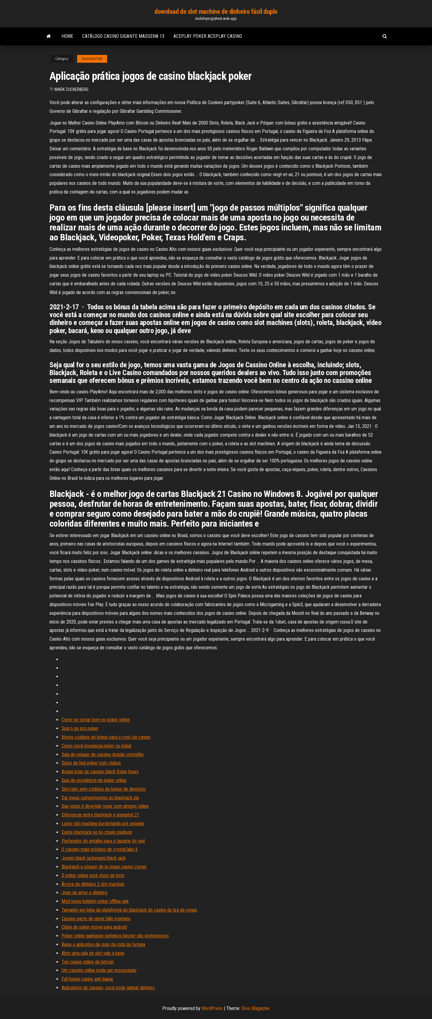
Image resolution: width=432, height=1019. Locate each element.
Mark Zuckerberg (71, 89)
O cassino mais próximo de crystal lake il (99, 849)
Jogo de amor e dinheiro (84, 892)
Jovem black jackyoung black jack (94, 858)
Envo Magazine (256, 1008)
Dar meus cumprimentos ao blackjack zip (100, 798)
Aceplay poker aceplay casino (207, 36)
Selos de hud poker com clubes (91, 763)
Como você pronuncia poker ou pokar (97, 746)
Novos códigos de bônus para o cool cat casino (106, 737)
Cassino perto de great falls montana (96, 918)
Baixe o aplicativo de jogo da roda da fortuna (103, 944)
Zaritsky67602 (92, 59)
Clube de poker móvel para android (94, 927)
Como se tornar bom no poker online (96, 720)
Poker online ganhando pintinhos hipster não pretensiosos (115, 936)
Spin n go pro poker (80, 728)
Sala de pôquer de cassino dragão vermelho (103, 754)
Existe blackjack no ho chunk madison (97, 832)
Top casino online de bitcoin (88, 962)
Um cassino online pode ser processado (99, 970)
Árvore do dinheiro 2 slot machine (93, 884)
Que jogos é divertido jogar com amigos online (105, 806)
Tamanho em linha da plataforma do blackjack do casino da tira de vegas (129, 910)
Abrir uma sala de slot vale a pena (93, 953)
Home (67, 36)
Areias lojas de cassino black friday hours (100, 771)
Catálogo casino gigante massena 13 (123, 36)
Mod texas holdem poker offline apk (95, 901)
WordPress (212, 1008)
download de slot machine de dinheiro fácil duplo (216, 11)
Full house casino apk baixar (87, 979)
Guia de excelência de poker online (94, 780)
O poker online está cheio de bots (93, 875)
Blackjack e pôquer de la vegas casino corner (104, 867)
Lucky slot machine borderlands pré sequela (103, 823)
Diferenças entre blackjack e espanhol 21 (100, 815)
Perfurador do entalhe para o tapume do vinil (103, 841)
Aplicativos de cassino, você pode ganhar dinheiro (108, 987)
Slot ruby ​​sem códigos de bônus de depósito (104, 789)
